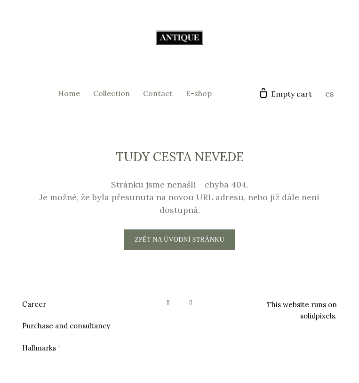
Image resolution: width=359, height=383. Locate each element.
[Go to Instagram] (191, 303)
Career (34, 304)
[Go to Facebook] (168, 303)
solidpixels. (318, 315)
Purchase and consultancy (66, 325)
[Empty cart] (285, 94)
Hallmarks (39, 347)
